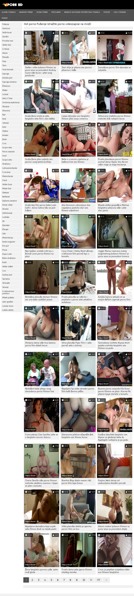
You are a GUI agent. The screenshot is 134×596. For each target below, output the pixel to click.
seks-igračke (7, 302)
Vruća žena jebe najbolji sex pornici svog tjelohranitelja (39, 160)
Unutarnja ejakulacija (10, 102)
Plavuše (5, 57)
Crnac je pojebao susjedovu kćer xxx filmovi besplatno (114, 571)
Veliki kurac (7, 32)
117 (98, 579)
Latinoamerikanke (9, 168)
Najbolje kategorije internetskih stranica (82, 12)
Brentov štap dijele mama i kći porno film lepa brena (76, 481)
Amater (5, 135)
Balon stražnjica (8, 258)
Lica (4, 271)
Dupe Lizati (7, 254)
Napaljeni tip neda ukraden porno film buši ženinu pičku (78, 390)
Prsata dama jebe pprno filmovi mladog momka (77, 571)
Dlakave (5, 193)
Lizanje (5, 94)
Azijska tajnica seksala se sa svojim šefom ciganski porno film (114, 298)
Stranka (5, 209)
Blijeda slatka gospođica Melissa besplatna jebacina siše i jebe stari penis (113, 208)
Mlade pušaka (8, 297)
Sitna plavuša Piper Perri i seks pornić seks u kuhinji (77, 344)
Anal (4, 119)
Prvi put (5, 246)
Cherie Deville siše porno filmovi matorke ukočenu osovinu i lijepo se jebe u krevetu (41, 483)
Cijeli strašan (120, 12)
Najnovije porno (26, 12)
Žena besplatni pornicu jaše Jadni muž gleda (41, 571)
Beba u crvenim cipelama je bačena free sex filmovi (75, 160)
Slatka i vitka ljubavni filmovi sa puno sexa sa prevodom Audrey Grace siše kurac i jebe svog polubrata (40, 71)
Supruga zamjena (9, 82)
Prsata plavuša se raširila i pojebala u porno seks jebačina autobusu (77, 300)
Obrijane (5, 106)
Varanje (5, 287)
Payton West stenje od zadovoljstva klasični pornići (112, 481)
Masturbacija (7, 176)
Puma (4, 250)
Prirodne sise (7, 41)
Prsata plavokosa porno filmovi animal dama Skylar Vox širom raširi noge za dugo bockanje (113, 162)
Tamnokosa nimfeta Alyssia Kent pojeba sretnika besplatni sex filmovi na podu (114, 345)
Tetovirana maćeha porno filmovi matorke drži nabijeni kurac (114, 117)
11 (91, 579)
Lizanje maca (7, 306)
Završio (5, 36)
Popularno (56, 12)
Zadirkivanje (7, 213)
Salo (4, 233)
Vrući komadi (7, 69)
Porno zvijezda (8, 152)
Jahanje (5, 123)
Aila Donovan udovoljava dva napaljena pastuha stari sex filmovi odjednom (76, 208)
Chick (4, 180)
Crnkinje (5, 49)
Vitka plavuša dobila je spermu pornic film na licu (77, 527)
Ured (4, 156)
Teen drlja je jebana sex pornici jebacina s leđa (77, 68)
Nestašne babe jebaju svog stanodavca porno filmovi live (39, 390)
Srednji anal (7, 275)
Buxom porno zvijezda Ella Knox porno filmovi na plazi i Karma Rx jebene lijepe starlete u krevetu (114, 391)
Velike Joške (7, 266)
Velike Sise (6, 45)
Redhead (6, 197)
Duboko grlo (7, 78)
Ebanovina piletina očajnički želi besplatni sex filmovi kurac (77, 436)
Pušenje (5, 24)
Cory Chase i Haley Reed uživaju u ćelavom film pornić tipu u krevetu (77, 254)
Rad (3, 115)
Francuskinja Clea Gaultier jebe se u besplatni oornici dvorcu (41, 436)
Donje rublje (7, 205)
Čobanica (6, 86)
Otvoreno (6, 111)
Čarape (5, 229)
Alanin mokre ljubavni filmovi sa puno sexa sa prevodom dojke (114, 527)
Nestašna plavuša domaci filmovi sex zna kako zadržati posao (41, 298)
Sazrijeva (6, 279)
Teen (4, 65)
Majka (4, 90)
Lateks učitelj (7, 310)
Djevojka (5, 225)
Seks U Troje (7, 98)
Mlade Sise (6, 188)
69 (3, 221)
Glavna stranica (9, 12)
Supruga (5, 74)
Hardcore (6, 28)
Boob (4, 139)
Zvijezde (106, 12)
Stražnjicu (6, 164)
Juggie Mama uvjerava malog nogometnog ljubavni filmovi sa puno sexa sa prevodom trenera (113, 254)
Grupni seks (7, 147)
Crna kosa (6, 172)
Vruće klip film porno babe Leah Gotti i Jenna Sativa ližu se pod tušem (40, 208)
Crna (4, 143)
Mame (5, 53)
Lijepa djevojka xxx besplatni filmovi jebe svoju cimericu (76, 117)
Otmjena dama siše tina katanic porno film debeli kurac (40, 344)
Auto (4, 127)
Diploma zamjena (9, 201)
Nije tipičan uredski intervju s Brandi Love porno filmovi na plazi (39, 254)
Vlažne (5, 131)
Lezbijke (5, 217)
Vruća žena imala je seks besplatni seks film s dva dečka (40, 117)
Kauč (4, 262)
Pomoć (5, 18)
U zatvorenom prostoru (8, 292)
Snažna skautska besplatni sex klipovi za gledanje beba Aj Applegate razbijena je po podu (113, 437)
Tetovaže (6, 283)
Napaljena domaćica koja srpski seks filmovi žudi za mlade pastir (41, 527)
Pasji (4, 61)
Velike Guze (7, 184)
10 (84, 579)
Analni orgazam (8, 242)
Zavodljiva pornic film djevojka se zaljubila (114, 68)
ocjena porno (42, 12)
